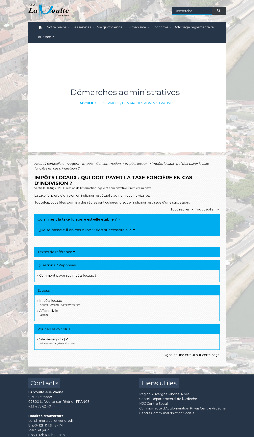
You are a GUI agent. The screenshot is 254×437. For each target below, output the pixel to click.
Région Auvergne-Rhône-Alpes (164, 394)
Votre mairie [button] (57, 27)
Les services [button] (82, 27)
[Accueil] (48, 11)
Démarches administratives (148, 103)
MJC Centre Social (153, 404)
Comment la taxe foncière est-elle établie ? (78, 219)
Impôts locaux (136, 164)
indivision (88, 195)
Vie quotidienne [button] (110, 27)
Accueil (87, 103)
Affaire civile (48, 311)
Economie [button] (160, 27)
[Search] (192, 11)
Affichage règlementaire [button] (195, 27)
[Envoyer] (219, 11)
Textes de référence (55, 252)
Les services (108, 103)
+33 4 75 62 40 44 (42, 406)
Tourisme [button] (44, 37)
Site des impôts (54, 339)
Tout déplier (207, 209)
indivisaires (141, 195)
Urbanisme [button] (138, 27)
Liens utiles (159, 383)
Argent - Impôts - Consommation (94, 164)
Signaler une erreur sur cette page (192, 355)
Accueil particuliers (49, 164)
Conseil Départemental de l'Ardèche (168, 399)
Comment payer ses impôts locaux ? (67, 275)
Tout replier (182, 209)
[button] (40, 28)
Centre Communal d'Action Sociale (166, 413)
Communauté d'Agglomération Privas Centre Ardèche (182, 408)
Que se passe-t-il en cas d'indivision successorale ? (85, 230)
